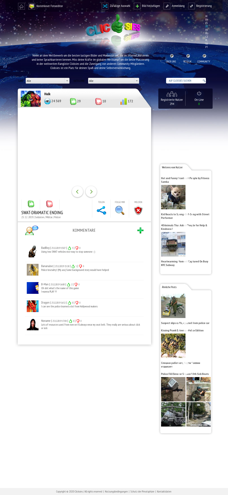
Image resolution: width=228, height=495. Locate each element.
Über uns (171, 61)
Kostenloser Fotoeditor (45, 6)
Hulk (47, 94)
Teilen (101, 202)
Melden (138, 202)
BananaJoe (47, 266)
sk (206, 43)
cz (206, 36)
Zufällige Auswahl (116, 6)
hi (206, 16)
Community (203, 61)
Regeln (187, 61)
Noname (45, 321)
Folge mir (120, 202)
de (206, 26)
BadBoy (45, 248)
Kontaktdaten (164, 491)
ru (206, 33)
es (206, 23)
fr (206, 30)
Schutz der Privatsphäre (142, 491)
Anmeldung (174, 6)
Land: (21, 81)
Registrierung (200, 6)
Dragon (45, 302)
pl (206, 40)
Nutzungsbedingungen (116, 491)
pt (206, 47)
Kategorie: (79, 81)
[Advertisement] (83, 394)
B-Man (44, 284)
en (206, 19)
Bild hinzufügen (147, 6)
